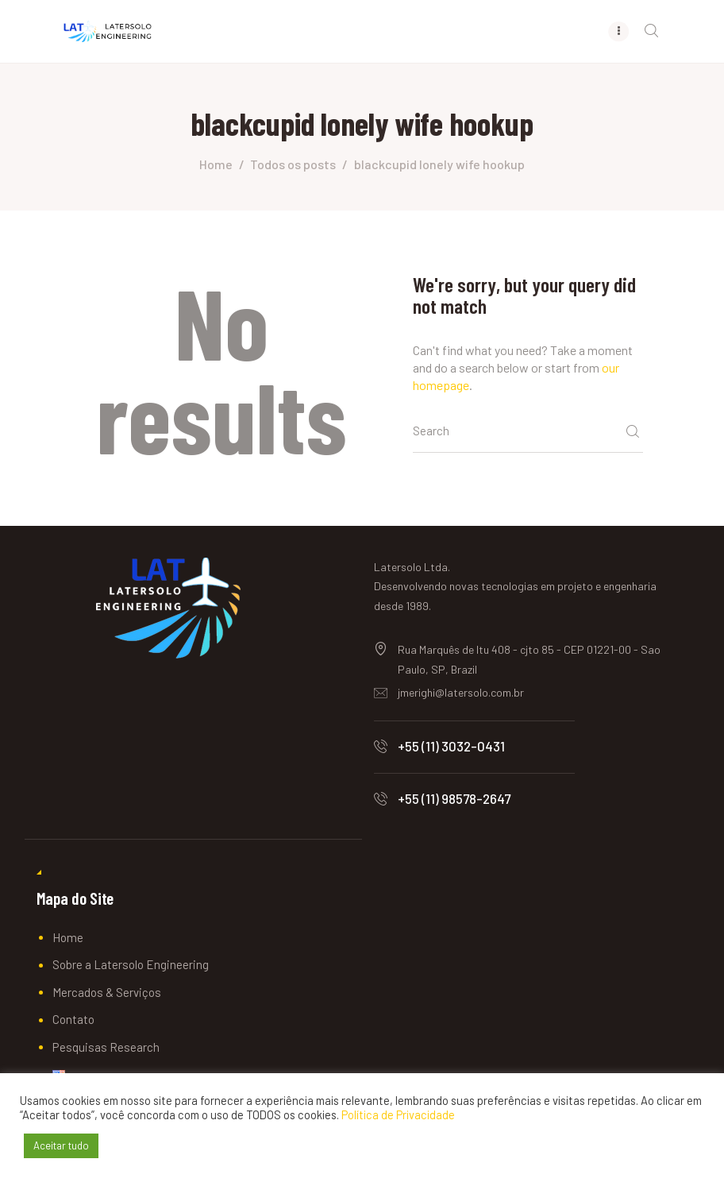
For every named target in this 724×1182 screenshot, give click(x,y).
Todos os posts (293, 164)
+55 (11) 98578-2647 (454, 799)
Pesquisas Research (106, 1047)
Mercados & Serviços (106, 992)
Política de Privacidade (398, 1114)
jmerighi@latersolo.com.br (461, 693)
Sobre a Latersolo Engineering (130, 965)
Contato (73, 1020)
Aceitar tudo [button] (61, 1145)
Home (216, 164)
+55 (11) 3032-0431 (451, 746)
